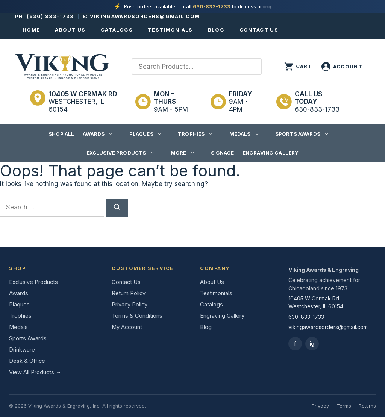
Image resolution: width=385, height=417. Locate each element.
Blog (216, 30)
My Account (127, 327)
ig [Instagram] (312, 343)
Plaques (149, 133)
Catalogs (117, 30)
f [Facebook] (295, 343)
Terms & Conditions (137, 315)
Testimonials (170, 30)
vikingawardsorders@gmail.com (145, 16)
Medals (248, 133)
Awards (102, 133)
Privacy (320, 406)
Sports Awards (305, 133)
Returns (367, 406)
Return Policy (129, 293)
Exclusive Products (124, 152)
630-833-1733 (211, 6)
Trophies (199, 133)
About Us (70, 30)
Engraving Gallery (271, 153)
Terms (343, 406)
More (187, 152)
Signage (222, 153)
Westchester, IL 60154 (83, 101)
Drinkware (22, 349)
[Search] (117, 208)
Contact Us (258, 30)
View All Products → (35, 372)
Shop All (61, 134)
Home (31, 30)
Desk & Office (27, 361)
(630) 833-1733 (50, 16)
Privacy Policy (129, 304)
